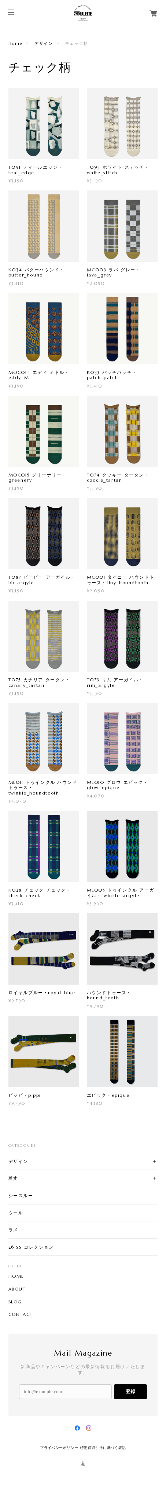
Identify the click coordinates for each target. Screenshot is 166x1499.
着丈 (13, 1178)
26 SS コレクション (31, 1247)
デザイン (43, 43)
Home (15, 43)
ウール (15, 1213)
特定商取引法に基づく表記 (103, 1448)
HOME (16, 1276)
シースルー (20, 1195)
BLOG (15, 1302)
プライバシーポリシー (59, 1448)
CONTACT (20, 1314)
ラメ (13, 1229)
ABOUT (17, 1289)
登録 (130, 1391)
